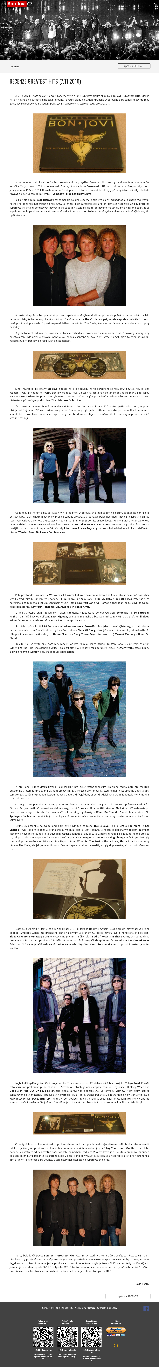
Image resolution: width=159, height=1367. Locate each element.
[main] (61, 66)
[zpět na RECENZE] (134, 66)
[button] (3, 4)
